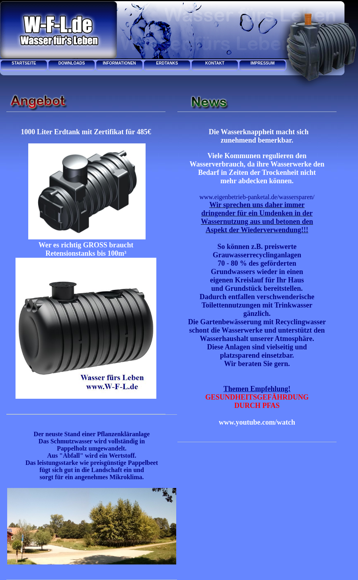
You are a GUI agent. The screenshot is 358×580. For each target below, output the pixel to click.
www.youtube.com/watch (257, 422)
